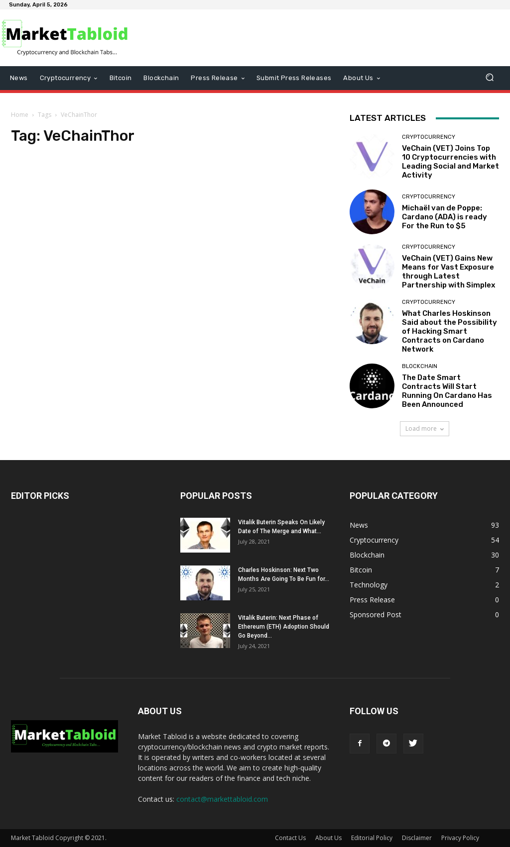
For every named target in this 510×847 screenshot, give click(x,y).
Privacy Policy (460, 838)
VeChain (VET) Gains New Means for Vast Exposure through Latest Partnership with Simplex (448, 271)
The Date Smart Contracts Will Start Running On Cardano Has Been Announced (447, 391)
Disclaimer (417, 838)
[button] (489, 78)
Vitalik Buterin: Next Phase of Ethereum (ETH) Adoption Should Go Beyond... (283, 626)
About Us (328, 838)
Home (19, 114)
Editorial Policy (371, 838)
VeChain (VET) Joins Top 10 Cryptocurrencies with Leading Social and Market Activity (450, 162)
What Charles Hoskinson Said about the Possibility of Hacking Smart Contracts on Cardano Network (449, 331)
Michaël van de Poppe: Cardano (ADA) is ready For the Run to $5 (444, 216)
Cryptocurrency (428, 137)
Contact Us (290, 838)
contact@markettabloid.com (222, 799)
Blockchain (419, 366)
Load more (424, 428)
